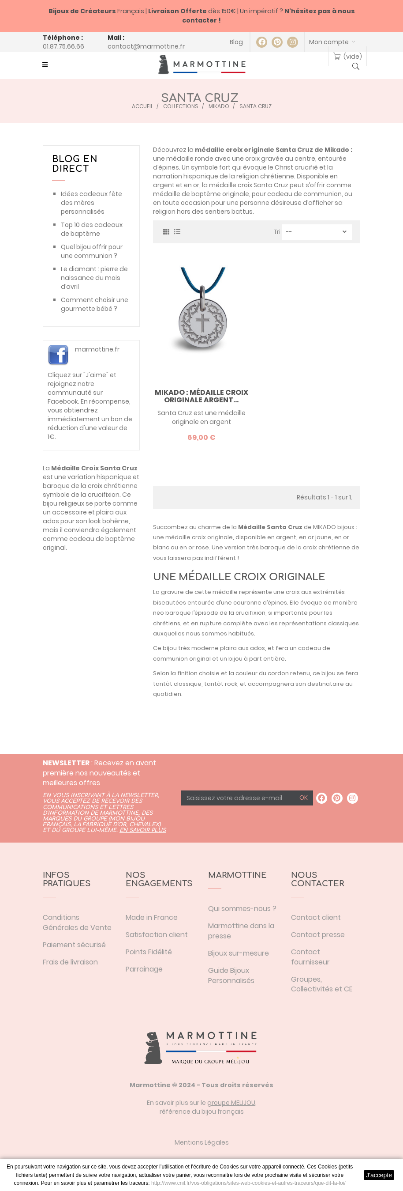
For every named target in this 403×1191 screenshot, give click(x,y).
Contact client (316, 917)
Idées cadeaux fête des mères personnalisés (91, 202)
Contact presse (318, 935)
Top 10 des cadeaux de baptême (92, 229)
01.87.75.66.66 (63, 46)
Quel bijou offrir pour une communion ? (92, 251)
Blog (236, 42)
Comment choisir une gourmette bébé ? (94, 304)
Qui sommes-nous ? (242, 909)
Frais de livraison (70, 962)
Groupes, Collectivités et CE (322, 984)
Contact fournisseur (310, 957)
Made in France (152, 917)
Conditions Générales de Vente (77, 922)
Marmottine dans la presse (241, 931)
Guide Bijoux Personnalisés (231, 975)
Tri (277, 231)
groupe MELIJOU (231, 1102)
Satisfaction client (157, 935)
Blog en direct (75, 164)
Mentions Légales (202, 1142)
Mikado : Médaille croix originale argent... (201, 396)
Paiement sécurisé (74, 945)
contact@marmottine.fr (146, 46)
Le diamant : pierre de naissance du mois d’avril (94, 278)
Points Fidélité (149, 952)
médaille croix (185, 537)
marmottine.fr (97, 349)
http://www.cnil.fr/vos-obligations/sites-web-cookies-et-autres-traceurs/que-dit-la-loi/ (248, 1183)
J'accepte (379, 1175)
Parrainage (144, 969)
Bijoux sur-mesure (238, 953)
